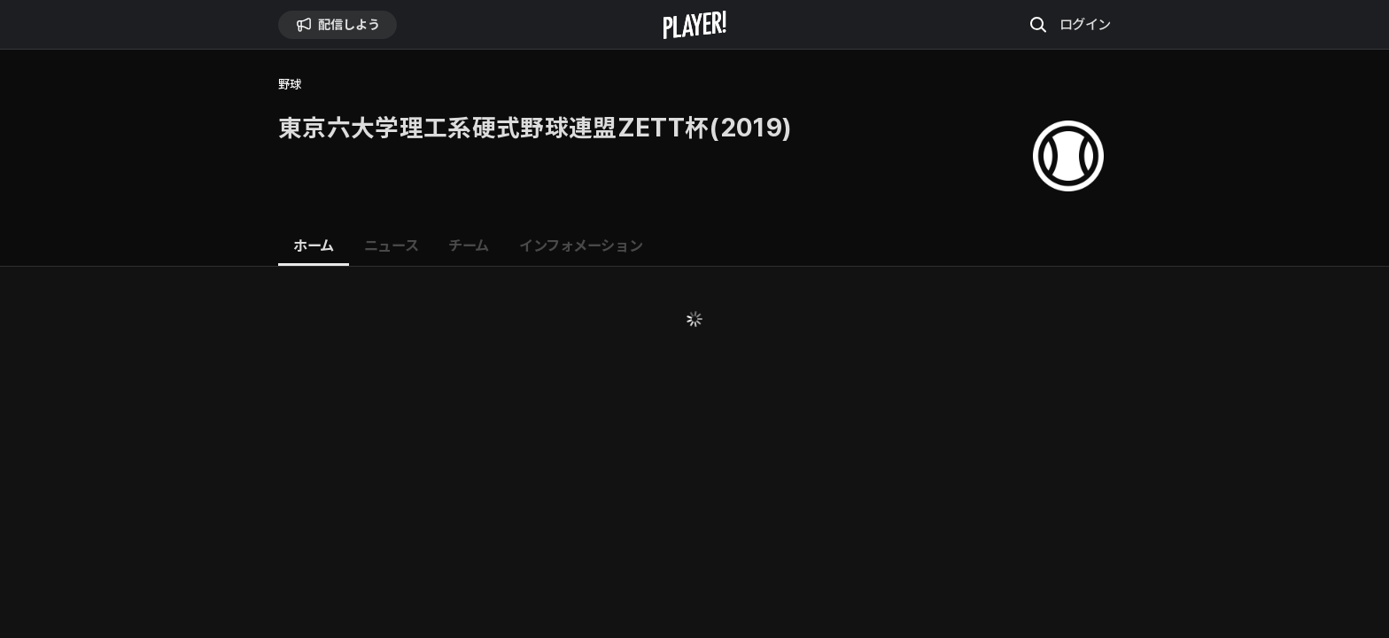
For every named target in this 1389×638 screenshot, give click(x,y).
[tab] (313, 246)
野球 (289, 84)
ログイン (1085, 24)
